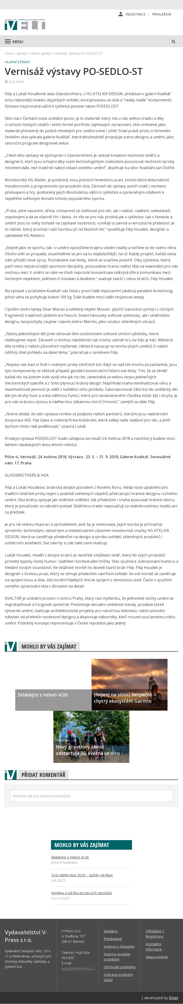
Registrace (135, 14)
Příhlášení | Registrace (155, 934)
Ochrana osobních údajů (118, 977)
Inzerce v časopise (119, 946)
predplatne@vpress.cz (78, 968)
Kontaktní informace (154, 947)
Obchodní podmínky (120, 966)
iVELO (25, 25)
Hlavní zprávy (40, 53)
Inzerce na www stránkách (117, 957)
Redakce (111, 931)
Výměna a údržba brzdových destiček (81, 892)
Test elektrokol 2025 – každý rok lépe (82, 875)
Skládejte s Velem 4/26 (70, 857)
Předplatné (113, 938)
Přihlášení (161, 14)
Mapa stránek (157, 956)
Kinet (173, 997)
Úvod (9, 53)
